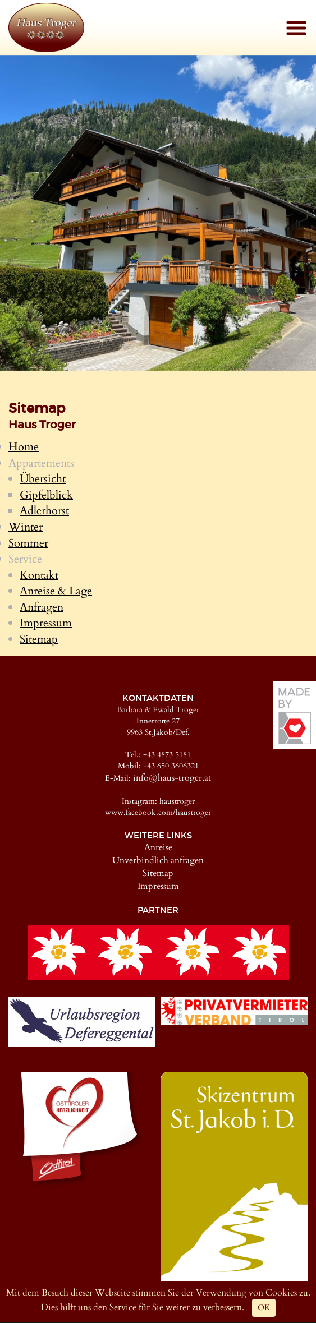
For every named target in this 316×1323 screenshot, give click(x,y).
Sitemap (39, 639)
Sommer (28, 543)
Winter (25, 526)
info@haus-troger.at (172, 778)
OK (264, 1307)
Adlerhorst (44, 510)
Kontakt (39, 575)
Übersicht (43, 478)
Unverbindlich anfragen (158, 860)
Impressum (46, 622)
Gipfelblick (46, 495)
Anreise (158, 847)
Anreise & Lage (56, 590)
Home (23, 446)
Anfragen (41, 607)
